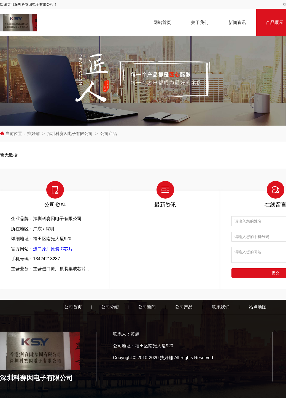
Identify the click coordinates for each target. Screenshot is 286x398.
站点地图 (257, 307)
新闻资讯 (237, 22)
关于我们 (200, 22)
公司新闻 (147, 307)
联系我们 (221, 307)
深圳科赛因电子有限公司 (70, 133)
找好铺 (34, 133)
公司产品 (108, 133)
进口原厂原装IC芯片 (53, 249)
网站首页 (162, 22)
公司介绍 (110, 307)
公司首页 (73, 307)
